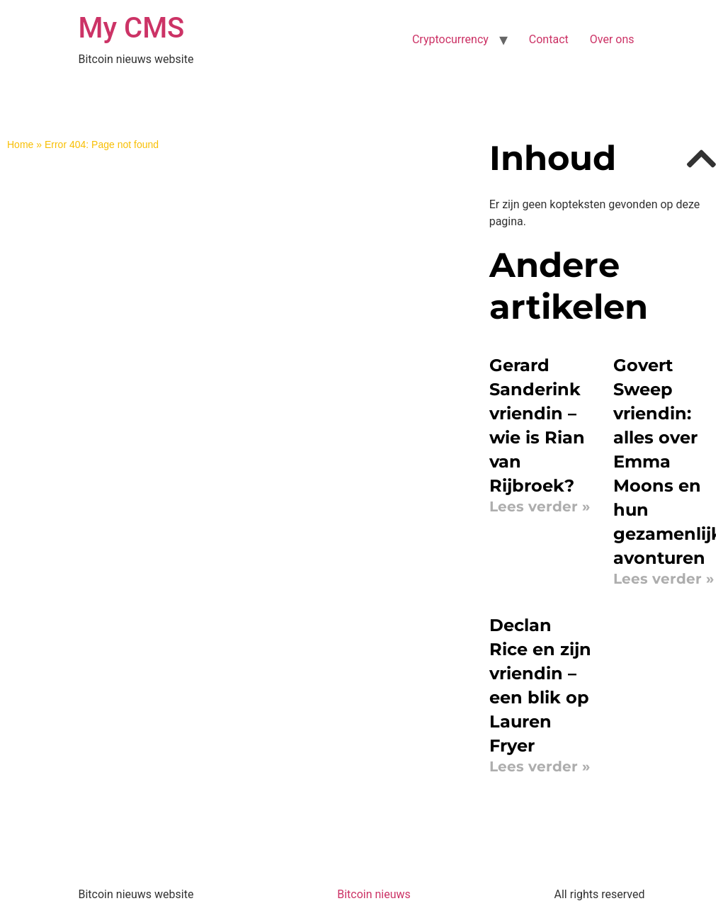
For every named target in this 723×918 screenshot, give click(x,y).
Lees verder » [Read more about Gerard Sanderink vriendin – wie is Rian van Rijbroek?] (539, 506)
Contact (549, 39)
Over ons (612, 39)
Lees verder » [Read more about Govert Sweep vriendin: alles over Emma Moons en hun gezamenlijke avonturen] (663, 578)
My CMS (132, 28)
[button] (701, 159)
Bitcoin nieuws (374, 894)
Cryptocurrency (450, 39)
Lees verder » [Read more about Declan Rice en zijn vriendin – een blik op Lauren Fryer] (539, 766)
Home (20, 144)
